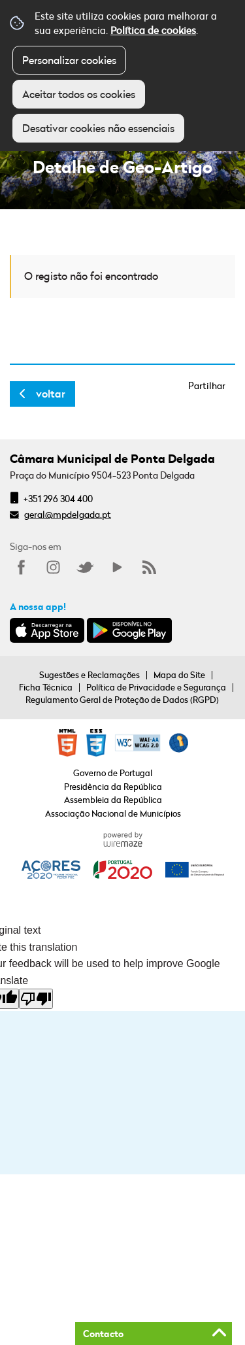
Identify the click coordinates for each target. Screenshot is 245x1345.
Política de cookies (153, 30)
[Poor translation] (36, 999)
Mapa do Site (179, 675)
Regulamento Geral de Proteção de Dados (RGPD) (122, 700)
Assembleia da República (113, 800)
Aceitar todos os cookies (78, 94)
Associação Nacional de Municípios (113, 813)
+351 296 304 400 (58, 498)
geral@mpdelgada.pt (67, 514)
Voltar (50, 393)
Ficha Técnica (46, 687)
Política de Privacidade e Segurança (156, 687)
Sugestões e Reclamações (89, 675)
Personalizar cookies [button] (69, 60)
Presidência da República (113, 786)
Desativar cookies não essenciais (98, 128)
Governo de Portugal (112, 773)
